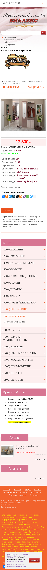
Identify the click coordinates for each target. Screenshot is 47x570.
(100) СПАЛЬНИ (23, 249)
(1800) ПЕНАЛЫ (23, 379)
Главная (6, 489)
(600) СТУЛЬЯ (23, 282)
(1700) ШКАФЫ (23, 373)
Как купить (36, 492)
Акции (28, 489)
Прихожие (22, 81)
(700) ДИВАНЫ (23, 289)
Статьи (37, 489)
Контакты (34, 495)
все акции (39, 459)
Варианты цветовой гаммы (14, 492)
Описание (7, 210)
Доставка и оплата (17, 495)
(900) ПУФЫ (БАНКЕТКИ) (23, 302)
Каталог (17, 489)
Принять (34, 560)
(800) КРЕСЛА (23, 296)
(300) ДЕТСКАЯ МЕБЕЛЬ (23, 263)
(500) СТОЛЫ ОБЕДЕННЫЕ (23, 276)
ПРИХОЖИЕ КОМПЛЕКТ (14, 316)
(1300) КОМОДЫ (23, 346)
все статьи (39, 478)
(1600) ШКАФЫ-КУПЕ (23, 366)
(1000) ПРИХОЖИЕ (23, 309)
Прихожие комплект (35, 81)
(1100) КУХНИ (23, 330)
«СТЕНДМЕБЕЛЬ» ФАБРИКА (22, 147)
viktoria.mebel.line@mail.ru (16, 50)
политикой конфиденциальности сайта (16, 558)
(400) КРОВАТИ (23, 269)
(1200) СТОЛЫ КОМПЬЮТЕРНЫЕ (23, 338)
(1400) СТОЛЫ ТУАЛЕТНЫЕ (23, 353)
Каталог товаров (11, 81)
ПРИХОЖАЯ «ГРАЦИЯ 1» (11, 83)
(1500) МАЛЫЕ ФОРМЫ (23, 359)
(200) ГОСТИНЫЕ (23, 256)
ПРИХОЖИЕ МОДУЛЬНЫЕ (14, 322)
